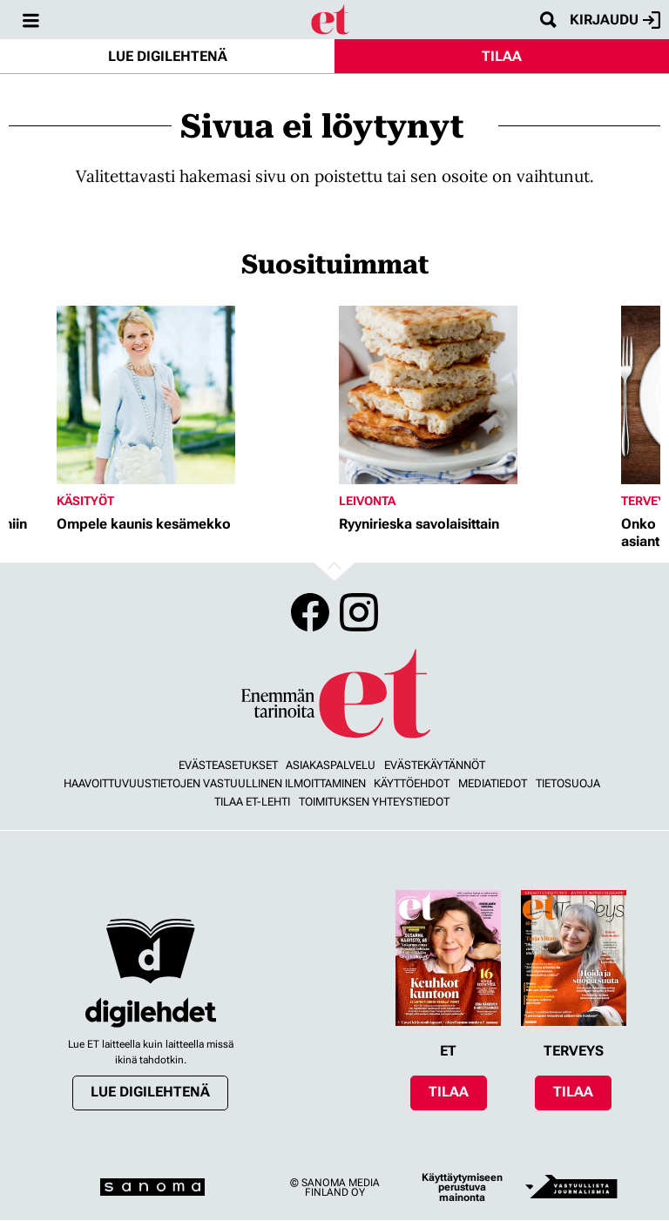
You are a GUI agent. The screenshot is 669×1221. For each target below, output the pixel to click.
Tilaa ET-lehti (252, 801)
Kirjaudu (615, 20)
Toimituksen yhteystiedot (374, 801)
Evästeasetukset (228, 765)
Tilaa (502, 56)
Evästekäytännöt (434, 765)
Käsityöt (85, 501)
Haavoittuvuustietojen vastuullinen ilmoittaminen (215, 783)
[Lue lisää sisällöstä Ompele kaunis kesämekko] (193, 395)
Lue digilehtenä (167, 56)
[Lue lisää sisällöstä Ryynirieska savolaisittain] (475, 395)
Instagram (359, 612)
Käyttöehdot (411, 783)
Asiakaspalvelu (330, 765)
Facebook (310, 612)
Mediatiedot (492, 783)
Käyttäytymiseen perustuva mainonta (462, 1187)
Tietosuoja (568, 783)
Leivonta (367, 501)
